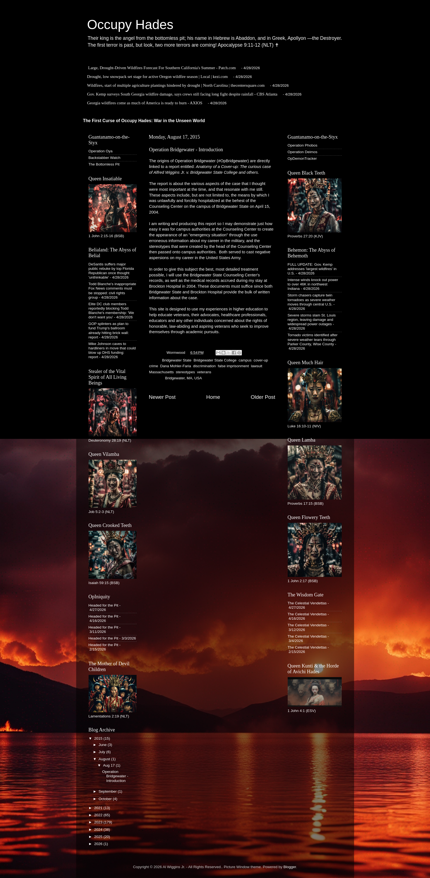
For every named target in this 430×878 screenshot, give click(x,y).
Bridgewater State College (215, 360)
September (108, 791)
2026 (98, 844)
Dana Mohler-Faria (175, 366)
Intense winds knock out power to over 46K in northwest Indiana (313, 284)
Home (213, 397)
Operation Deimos (303, 152)
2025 (98, 837)
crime (153, 366)
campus (245, 360)
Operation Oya (101, 151)
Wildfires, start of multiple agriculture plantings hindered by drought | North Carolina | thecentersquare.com (176, 85)
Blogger (290, 867)
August (105, 759)
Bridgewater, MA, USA (183, 378)
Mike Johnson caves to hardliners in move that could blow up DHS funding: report (112, 350)
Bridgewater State (176, 360)
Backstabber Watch (105, 158)
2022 (98, 815)
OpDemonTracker (302, 158)
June (103, 745)
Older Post (263, 397)
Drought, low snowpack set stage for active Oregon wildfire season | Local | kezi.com (157, 76)
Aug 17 (109, 765)
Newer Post (162, 397)
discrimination (204, 366)
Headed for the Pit (103, 605)
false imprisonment (233, 366)
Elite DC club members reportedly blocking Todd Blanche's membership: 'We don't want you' (111, 310)
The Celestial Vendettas (307, 603)
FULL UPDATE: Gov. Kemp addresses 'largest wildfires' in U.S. (312, 268)
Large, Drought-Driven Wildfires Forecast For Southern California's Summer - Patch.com (162, 68)
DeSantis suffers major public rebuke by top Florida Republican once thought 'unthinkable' (111, 271)
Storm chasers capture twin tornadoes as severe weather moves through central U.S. (311, 299)
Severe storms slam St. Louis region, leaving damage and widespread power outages (312, 319)
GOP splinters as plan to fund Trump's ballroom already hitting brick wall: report (109, 330)
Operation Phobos (303, 145)
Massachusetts (161, 372)
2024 (98, 829)
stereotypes (185, 372)
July (102, 752)
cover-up (261, 360)
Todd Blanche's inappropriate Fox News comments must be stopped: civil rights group (112, 290)
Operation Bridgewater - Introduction (115, 776)
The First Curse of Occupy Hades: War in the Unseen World (144, 120)
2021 (98, 808)
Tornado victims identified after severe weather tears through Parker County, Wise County (313, 339)
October (106, 799)
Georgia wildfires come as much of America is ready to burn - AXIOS (144, 103)
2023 (98, 822)
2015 (98, 738)
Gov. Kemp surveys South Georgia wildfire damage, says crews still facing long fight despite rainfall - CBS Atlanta (182, 94)
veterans (204, 372)
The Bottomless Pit (104, 164)
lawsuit (256, 366)
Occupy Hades (130, 24)
